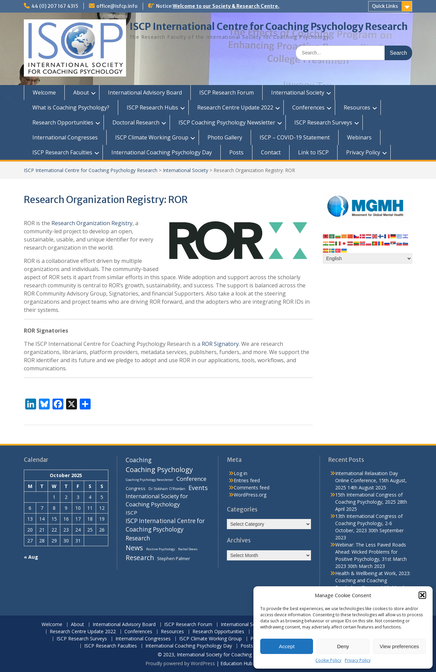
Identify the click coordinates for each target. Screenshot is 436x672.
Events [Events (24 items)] (198, 488)
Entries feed (247, 480)
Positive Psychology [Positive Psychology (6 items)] (160, 549)
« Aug (31, 557)
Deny (343, 646)
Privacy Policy (358, 660)
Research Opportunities (62, 122)
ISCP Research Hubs (152, 107)
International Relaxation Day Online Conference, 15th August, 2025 (371, 480)
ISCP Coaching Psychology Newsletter (226, 122)
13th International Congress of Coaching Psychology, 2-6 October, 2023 (369, 523)
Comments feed (251, 487)
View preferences (399, 646)
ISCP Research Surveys (323, 122)
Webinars (359, 137)
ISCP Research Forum (226, 92)
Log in (240, 473)
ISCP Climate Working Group (151, 137)
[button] (422, 595)
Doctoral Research (135, 122)
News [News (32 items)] (134, 547)
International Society (297, 92)
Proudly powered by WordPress (180, 663)
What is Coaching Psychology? (70, 107)
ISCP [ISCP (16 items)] (131, 512)
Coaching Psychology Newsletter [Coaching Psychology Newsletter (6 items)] (149, 479)
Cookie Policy (328, 660)
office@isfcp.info (117, 6)
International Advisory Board (145, 92)
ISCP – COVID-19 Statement (295, 137)
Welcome (44, 92)
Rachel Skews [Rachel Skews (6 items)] (188, 549)
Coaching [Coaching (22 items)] (139, 460)
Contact (271, 152)
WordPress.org (250, 494)
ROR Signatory (220, 344)
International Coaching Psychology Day (161, 152)
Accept (287, 646)
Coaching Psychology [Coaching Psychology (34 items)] (159, 469)
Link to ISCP (313, 152)
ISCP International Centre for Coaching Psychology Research (268, 26)
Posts (236, 152)
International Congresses (65, 137)
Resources (357, 107)
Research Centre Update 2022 (235, 107)
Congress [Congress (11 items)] (135, 488)
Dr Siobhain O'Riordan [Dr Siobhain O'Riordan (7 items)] (167, 488)
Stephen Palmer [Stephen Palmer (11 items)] (173, 558)
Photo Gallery (224, 137)
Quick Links (385, 6)
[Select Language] (367, 258)
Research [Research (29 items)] (140, 557)
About (81, 92)
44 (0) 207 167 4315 (54, 6)
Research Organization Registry (92, 223)
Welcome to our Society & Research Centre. (226, 6)
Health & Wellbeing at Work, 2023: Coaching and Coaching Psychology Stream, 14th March (372, 580)
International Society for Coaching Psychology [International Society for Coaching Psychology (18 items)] (157, 500)
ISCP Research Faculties (62, 152)
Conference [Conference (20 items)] (191, 479)
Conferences (308, 107)
